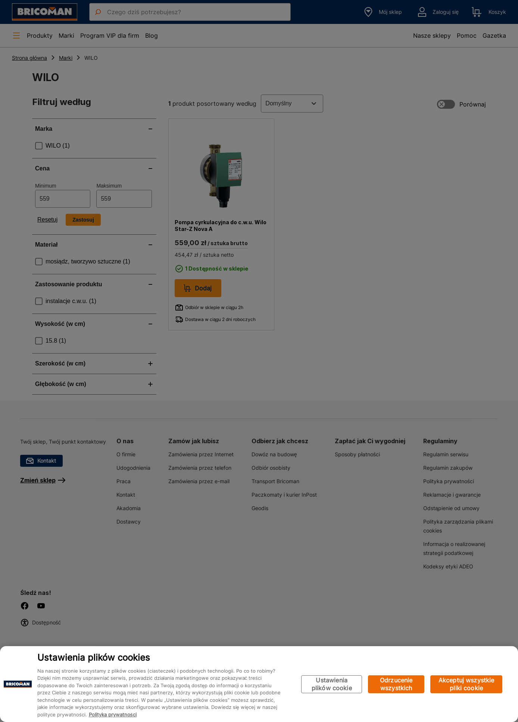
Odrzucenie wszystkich (396, 684)
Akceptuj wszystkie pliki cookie (466, 684)
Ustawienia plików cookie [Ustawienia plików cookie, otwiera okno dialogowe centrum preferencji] (332, 684)
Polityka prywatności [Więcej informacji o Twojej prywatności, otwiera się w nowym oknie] (113, 715)
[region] (259, 684)
